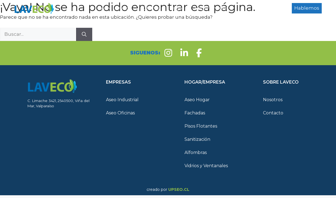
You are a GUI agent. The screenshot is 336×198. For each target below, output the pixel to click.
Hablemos (306, 8)
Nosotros (272, 99)
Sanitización (197, 139)
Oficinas (151, 8)
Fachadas (194, 113)
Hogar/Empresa (217, 8)
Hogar (177, 8)
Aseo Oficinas (120, 113)
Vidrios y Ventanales (206, 165)
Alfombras (195, 152)
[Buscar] (84, 34)
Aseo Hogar (197, 99)
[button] (137, 82)
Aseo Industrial (116, 8)
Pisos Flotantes (200, 126)
